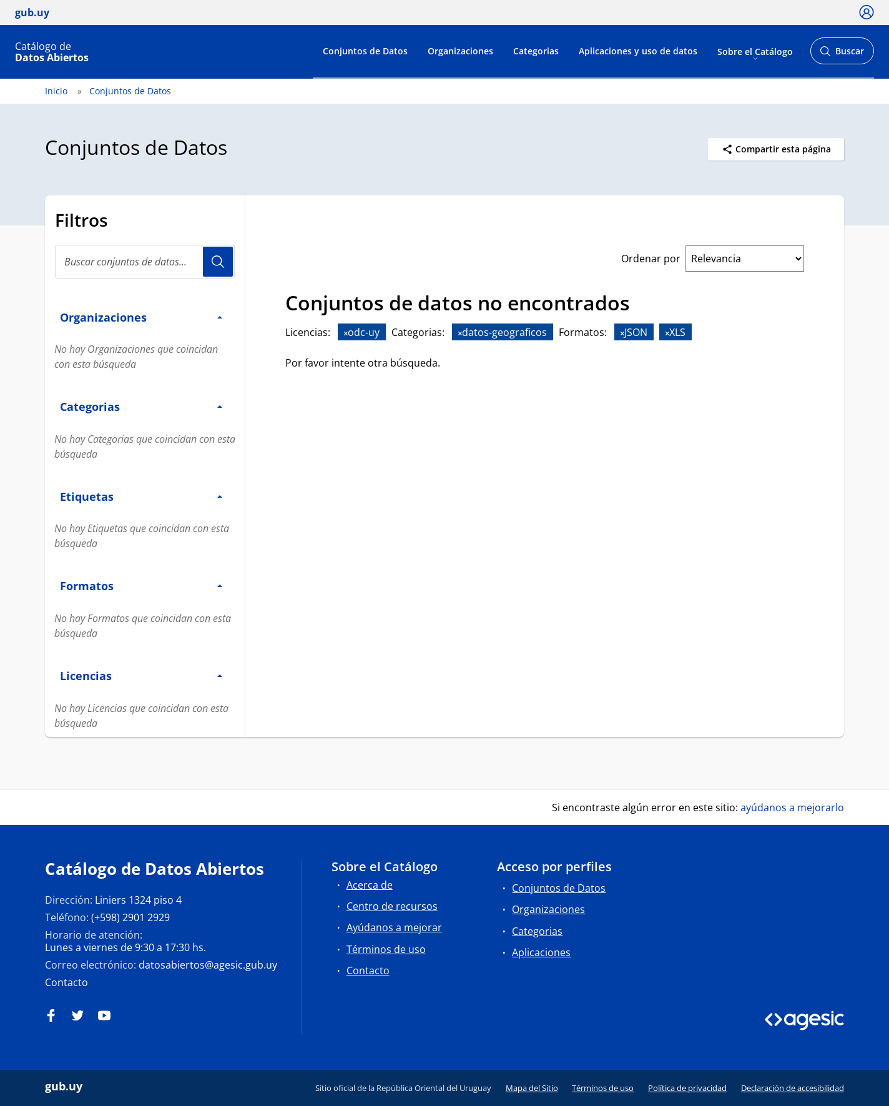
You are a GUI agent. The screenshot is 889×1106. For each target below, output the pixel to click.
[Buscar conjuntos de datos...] (145, 262)
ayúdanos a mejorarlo (792, 807)
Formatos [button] (141, 585)
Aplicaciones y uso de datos (638, 51)
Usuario (218, 262)
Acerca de (369, 885)
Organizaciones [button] (141, 317)
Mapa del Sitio (532, 1088)
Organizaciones (460, 51)
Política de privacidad (687, 1088)
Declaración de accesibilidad (792, 1088)
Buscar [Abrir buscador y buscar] (842, 54)
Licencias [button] (141, 675)
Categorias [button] (141, 406)
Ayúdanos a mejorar (394, 927)
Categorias (536, 51)
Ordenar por (650, 258)
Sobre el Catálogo (755, 51)
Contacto (66, 982)
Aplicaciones (541, 952)
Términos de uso (386, 949)
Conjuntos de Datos (365, 51)
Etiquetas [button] (141, 496)
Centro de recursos (392, 906)
